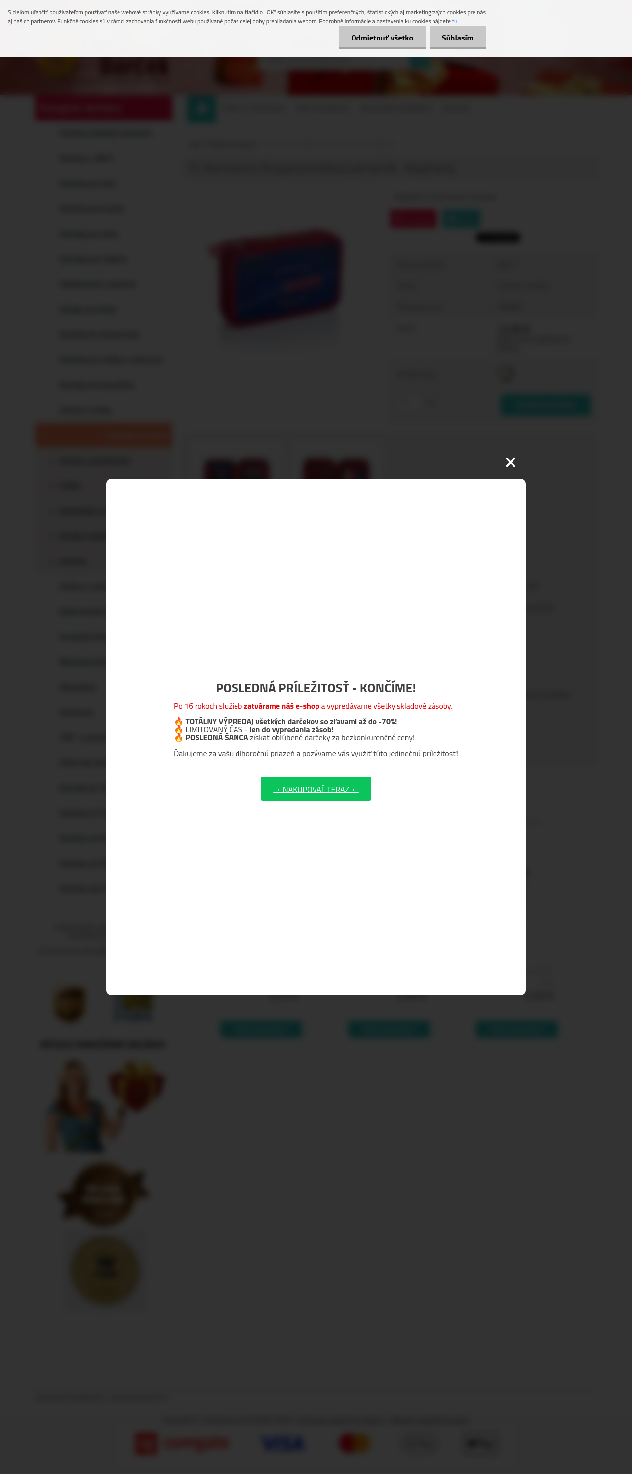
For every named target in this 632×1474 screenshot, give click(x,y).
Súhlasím (458, 37)
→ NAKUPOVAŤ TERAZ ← (315, 789)
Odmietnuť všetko (382, 37)
